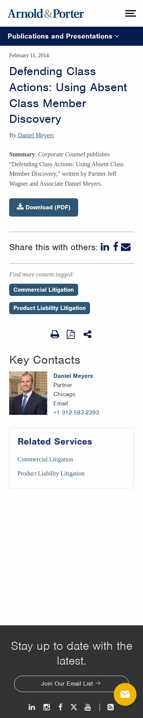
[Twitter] (73, 707)
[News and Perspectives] (107, 707)
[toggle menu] (129, 13)
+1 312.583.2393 (76, 412)
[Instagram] (47, 707)
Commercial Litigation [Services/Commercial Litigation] (45, 459)
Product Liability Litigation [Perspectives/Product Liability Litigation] (49, 308)
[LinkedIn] (106, 247)
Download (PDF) (44, 207)
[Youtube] (88, 707)
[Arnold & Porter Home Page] (46, 13)
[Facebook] (116, 247)
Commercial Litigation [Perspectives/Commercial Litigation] (43, 290)
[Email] (126, 247)
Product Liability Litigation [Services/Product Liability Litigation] (51, 473)
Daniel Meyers (36, 135)
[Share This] (88, 334)
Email (60, 403)
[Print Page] (55, 334)
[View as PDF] (71, 334)
